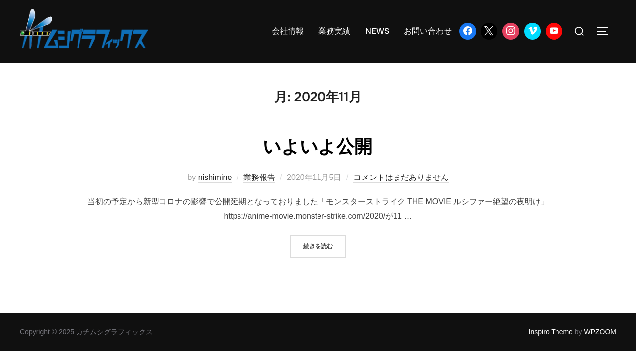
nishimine (215, 177)
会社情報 (288, 31)
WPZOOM (600, 332)
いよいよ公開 (317, 145)
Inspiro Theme (551, 332)
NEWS (377, 31)
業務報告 (259, 177)
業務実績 (334, 31)
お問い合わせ (428, 31)
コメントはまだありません (401, 177)
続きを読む (324, 245)
